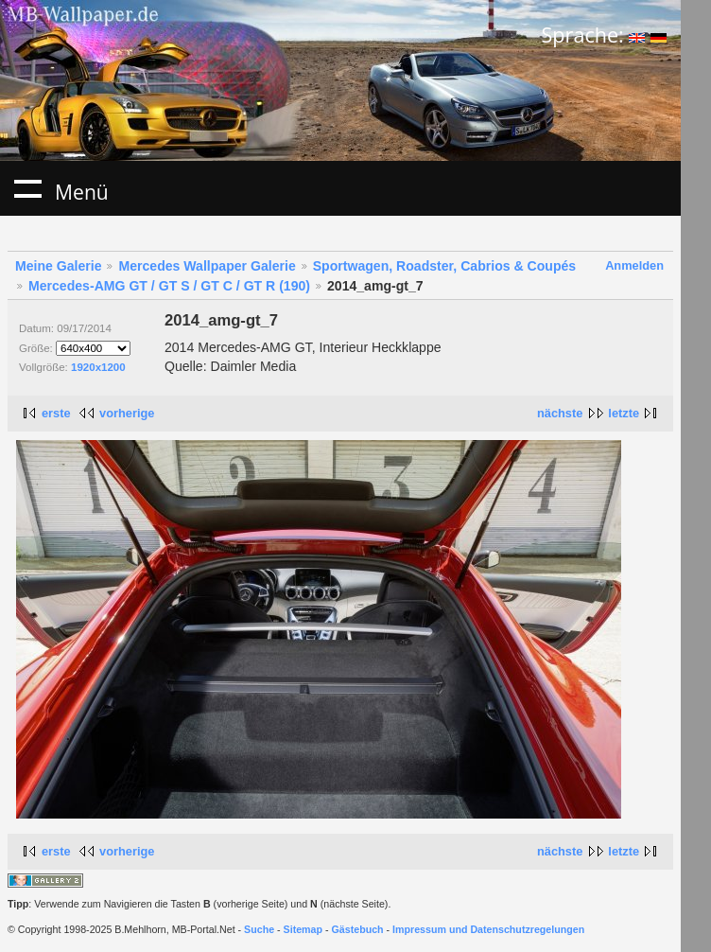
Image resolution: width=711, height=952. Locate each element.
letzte (623, 413)
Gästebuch (358, 929)
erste (56, 413)
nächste (559, 413)
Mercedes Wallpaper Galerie (206, 265)
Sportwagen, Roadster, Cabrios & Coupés (444, 265)
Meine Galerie (58, 265)
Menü (27, 188)
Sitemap (303, 929)
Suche (259, 929)
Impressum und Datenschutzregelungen (488, 929)
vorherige (126, 413)
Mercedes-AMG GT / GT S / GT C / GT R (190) (169, 285)
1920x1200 (98, 367)
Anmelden (634, 265)
